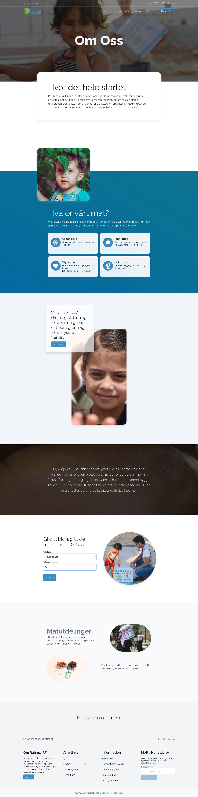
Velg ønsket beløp (50, 562)
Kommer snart (149, 777)
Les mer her (59, 344)
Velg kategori (48, 552)
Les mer (28, 777)
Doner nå (165, 11)
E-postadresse (147, 767)
